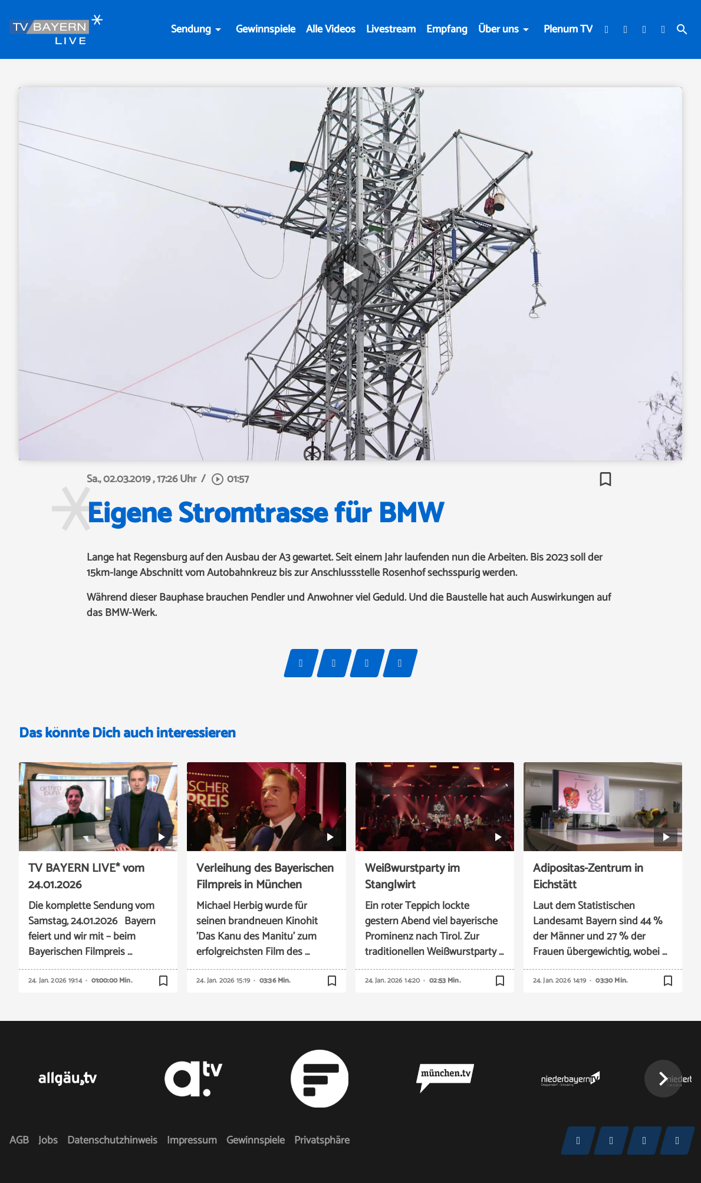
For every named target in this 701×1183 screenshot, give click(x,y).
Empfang (447, 29)
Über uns (498, 29)
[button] (663, 1079)
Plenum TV (568, 29)
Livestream (391, 29)
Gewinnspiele (265, 29)
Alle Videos (331, 29)
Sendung (191, 29)
